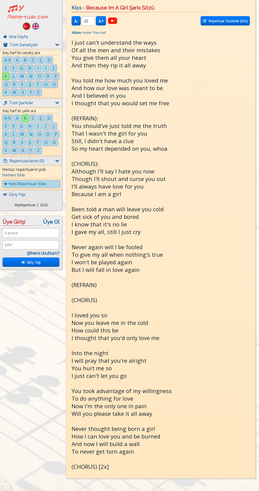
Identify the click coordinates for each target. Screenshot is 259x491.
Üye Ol (51, 222)
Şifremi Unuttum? (43, 253)
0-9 (8, 60)
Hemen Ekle (13, 175)
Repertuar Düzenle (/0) (225, 20)
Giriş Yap (31, 262)
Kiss (76, 8)
